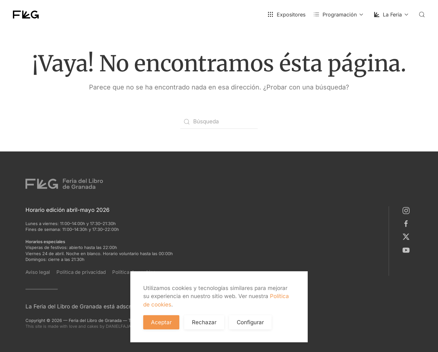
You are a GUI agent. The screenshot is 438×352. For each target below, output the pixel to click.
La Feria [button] (390, 14)
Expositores (286, 14)
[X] (407, 236)
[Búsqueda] (219, 122)
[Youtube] (407, 249)
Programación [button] (338, 14)
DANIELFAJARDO (129, 326)
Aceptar (161, 322)
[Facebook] (407, 223)
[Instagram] (407, 210)
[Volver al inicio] (26, 14)
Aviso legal (37, 272)
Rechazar (204, 322)
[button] (422, 14)
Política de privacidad (81, 272)
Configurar (250, 322)
